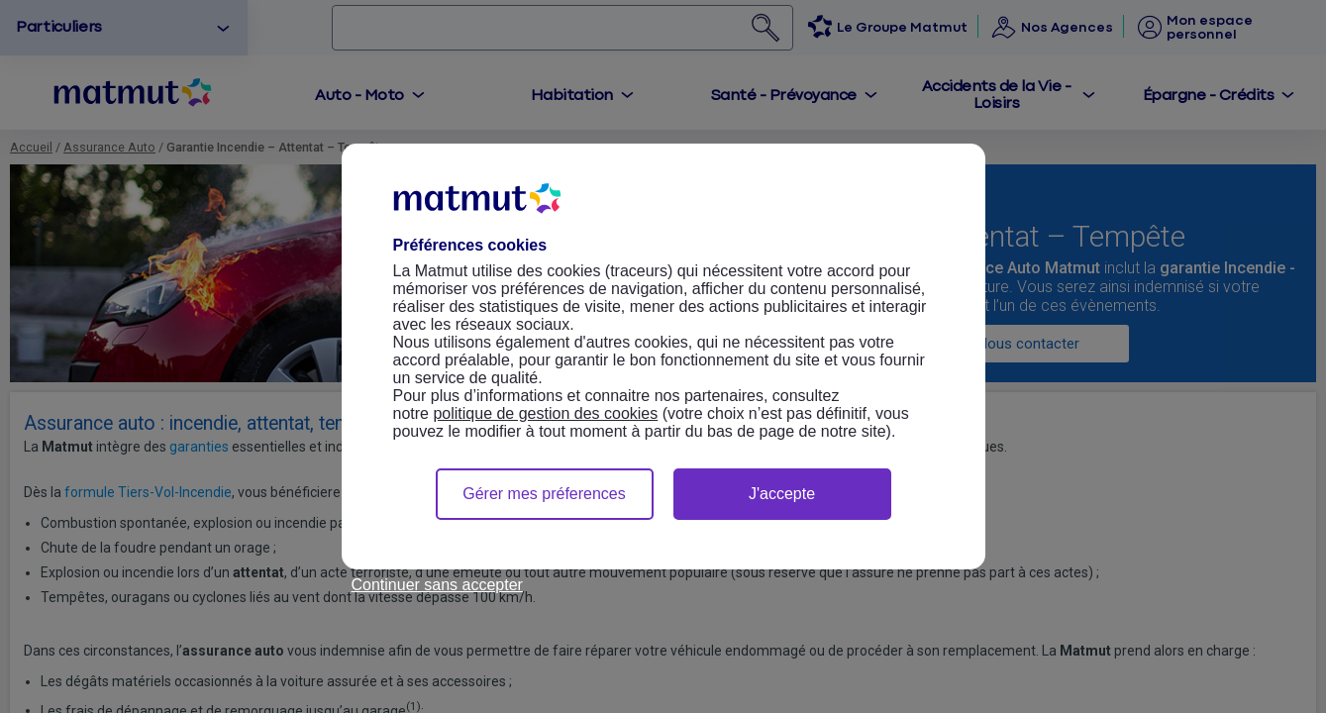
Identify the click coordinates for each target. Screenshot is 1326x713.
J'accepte (782, 493)
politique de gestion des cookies (545, 413)
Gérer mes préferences (544, 493)
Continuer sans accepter (437, 584)
